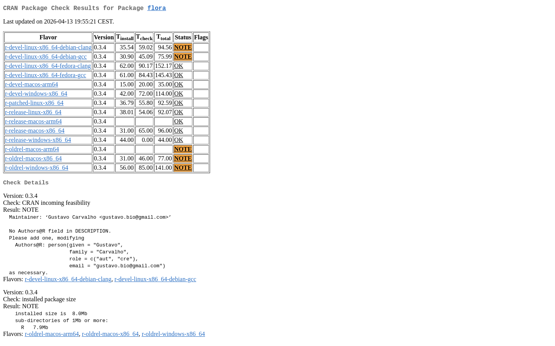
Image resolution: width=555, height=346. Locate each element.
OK (178, 67)
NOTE (183, 49)
